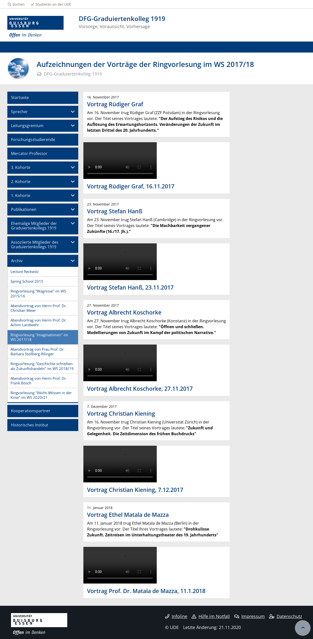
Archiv (16, 260)
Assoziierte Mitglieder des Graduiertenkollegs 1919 (34, 244)
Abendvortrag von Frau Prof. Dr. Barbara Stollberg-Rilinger (38, 351)
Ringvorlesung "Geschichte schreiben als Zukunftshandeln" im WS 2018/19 (42, 366)
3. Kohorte (20, 167)
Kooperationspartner (30, 410)
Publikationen (23, 209)
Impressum (249, 616)
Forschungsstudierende (33, 139)
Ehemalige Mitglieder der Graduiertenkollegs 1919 (34, 226)
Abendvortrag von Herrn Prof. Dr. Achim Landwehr (39, 322)
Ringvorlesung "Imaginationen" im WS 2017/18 (39, 337)
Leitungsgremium (27, 125)
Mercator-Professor (29, 153)
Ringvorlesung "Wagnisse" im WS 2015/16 (38, 293)
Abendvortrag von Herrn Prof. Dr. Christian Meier (39, 308)
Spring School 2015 (27, 281)
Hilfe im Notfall (210, 616)
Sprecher (19, 111)
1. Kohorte (20, 195)
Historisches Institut (29, 425)
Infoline (176, 616)
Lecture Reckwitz (25, 271)
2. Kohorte (20, 181)
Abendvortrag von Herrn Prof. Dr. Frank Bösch (39, 380)
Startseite (20, 97)
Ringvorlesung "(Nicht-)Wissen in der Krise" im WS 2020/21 (41, 395)
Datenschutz (285, 616)
